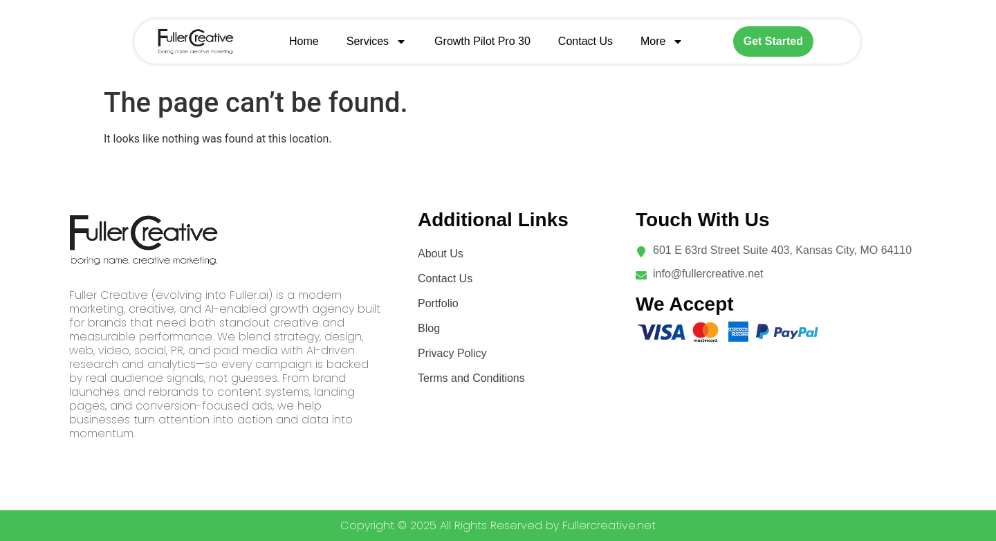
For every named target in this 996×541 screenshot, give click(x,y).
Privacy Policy (452, 353)
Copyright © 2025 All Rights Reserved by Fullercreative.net (498, 525)
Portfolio (438, 303)
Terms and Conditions (471, 378)
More (661, 41)
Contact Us (585, 41)
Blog (429, 328)
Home (304, 41)
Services (377, 41)
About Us (440, 253)
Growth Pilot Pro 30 (482, 41)
